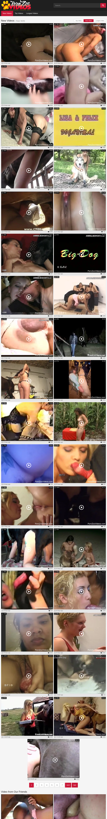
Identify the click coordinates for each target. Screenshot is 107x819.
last (74, 785)
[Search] (103, 5)
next (68, 785)
